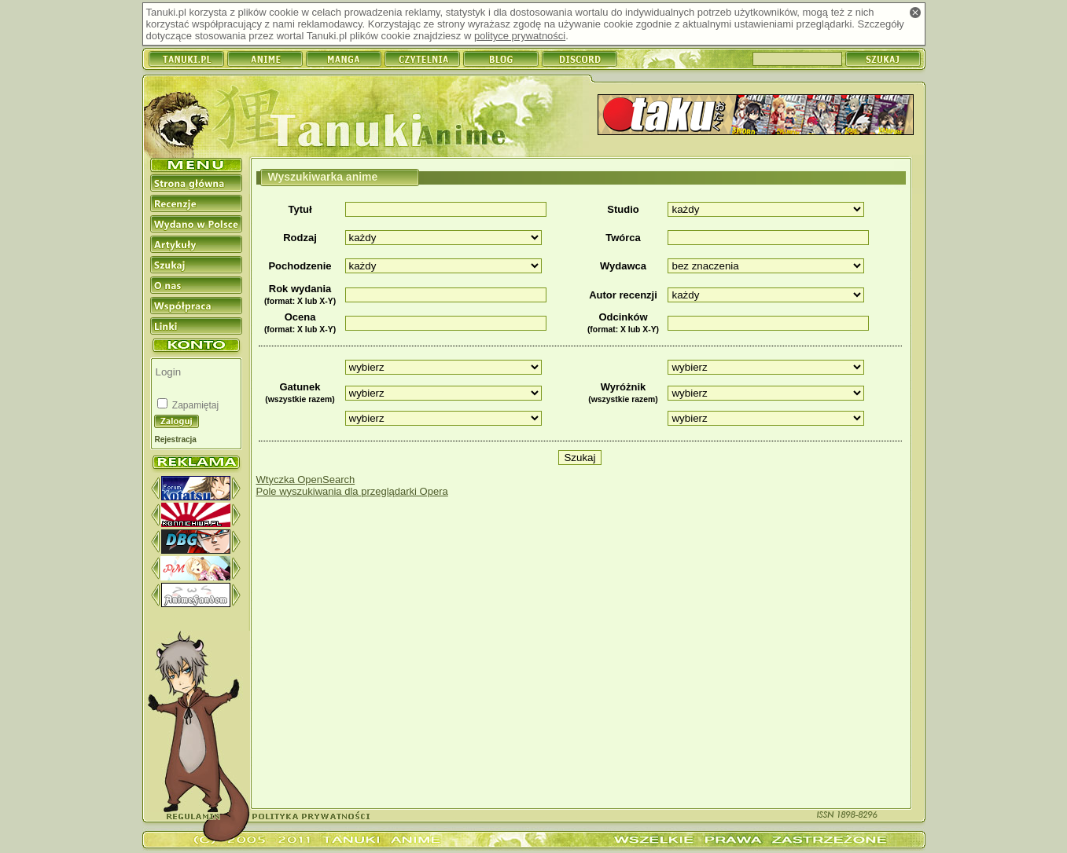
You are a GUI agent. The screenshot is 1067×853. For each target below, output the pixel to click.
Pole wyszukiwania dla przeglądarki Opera (352, 491)
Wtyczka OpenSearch (305, 479)
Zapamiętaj (194, 405)
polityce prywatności (519, 36)
